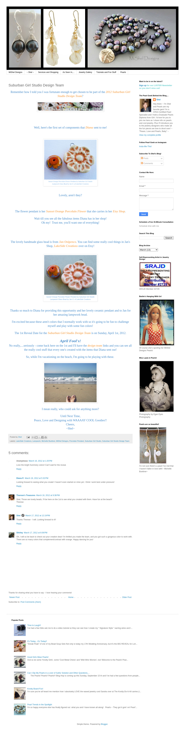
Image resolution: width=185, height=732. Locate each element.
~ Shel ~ (30, 72)
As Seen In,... (68, 72)
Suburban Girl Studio (93, 441)
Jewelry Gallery (85, 72)
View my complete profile (150, 135)
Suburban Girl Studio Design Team (115, 441)
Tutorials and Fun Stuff (106, 72)
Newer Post (14, 597)
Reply (18, 469)
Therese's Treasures (25, 495)
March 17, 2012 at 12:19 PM (37, 515)
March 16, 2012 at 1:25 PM (40, 461)
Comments (147, 163)
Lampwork (36, 441)
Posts (144, 158)
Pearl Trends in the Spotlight (39, 704)
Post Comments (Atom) (30, 602)
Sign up (142, 85)
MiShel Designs (15, 72)
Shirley (19, 533)
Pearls (123, 72)
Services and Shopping (48, 72)
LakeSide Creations (23, 441)
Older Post (126, 597)
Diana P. (20, 478)
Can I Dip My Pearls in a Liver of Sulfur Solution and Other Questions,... (58, 673)
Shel (18, 515)
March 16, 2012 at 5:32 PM (36, 478)
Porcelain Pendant (76, 441)
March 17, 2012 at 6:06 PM (35, 533)
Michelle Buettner (48, 441)
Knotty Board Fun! (35, 689)
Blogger (104, 724)
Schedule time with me (149, 226)
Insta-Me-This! (145, 146)
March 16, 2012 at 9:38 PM (48, 495)
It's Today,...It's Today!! (37, 641)
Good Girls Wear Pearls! (38, 657)
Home (71, 597)
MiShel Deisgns (62, 441)
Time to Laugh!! (34, 625)
